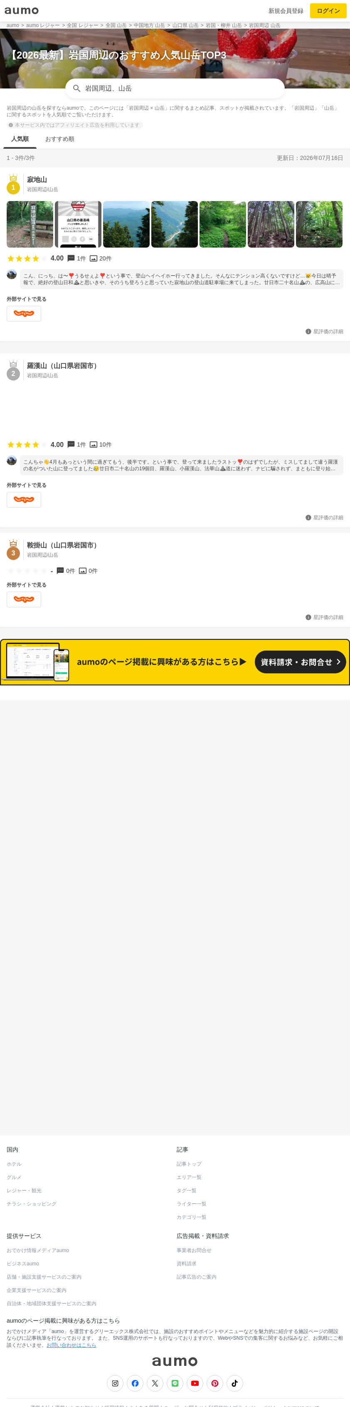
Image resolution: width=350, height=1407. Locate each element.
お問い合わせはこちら (71, 1325)
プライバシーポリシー (258, 1387)
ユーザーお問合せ (184, 1387)
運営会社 (40, 1387)
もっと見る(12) (175, 819)
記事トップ (189, 1144)
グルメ (14, 1157)
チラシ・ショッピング (32, 1183)
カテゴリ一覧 (192, 1197)
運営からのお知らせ (77, 1387)
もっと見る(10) (175, 948)
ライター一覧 (192, 1183)
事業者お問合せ (194, 1230)
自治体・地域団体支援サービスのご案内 (51, 1283)
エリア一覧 (189, 1157)
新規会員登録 (286, 10)
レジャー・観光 (24, 1170)
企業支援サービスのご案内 (37, 1270)
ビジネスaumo (23, 1243)
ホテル (14, 1144)
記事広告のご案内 (197, 1257)
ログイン (328, 10)
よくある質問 (144, 1387)
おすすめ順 (59, 138)
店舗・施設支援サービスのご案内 (44, 1257)
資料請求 (187, 1243)
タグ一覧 (187, 1170)
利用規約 (218, 1387)
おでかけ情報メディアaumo (38, 1230)
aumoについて (303, 1387)
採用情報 (114, 1387)
